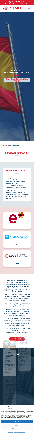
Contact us (17, 339)
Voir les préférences (17, 429)
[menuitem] (10, 1)
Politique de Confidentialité (19, 432)
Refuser (17, 425)
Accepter (17, 421)
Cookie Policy (10, 432)
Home (5, 145)
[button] (32, 407)
